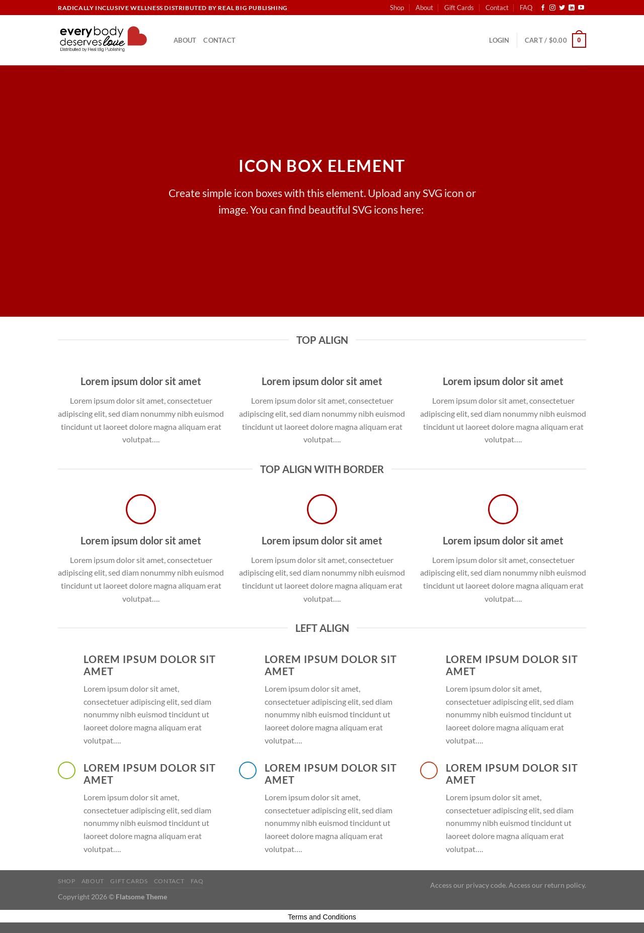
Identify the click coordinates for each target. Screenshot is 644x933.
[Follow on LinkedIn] (572, 8)
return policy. (565, 885)
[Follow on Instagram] (552, 8)
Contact (497, 8)
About (424, 8)
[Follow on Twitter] (562, 8)
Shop (397, 8)
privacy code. (486, 885)
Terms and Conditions (322, 917)
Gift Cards (459, 8)
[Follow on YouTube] (581, 8)
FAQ (526, 8)
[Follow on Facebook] (543, 8)
